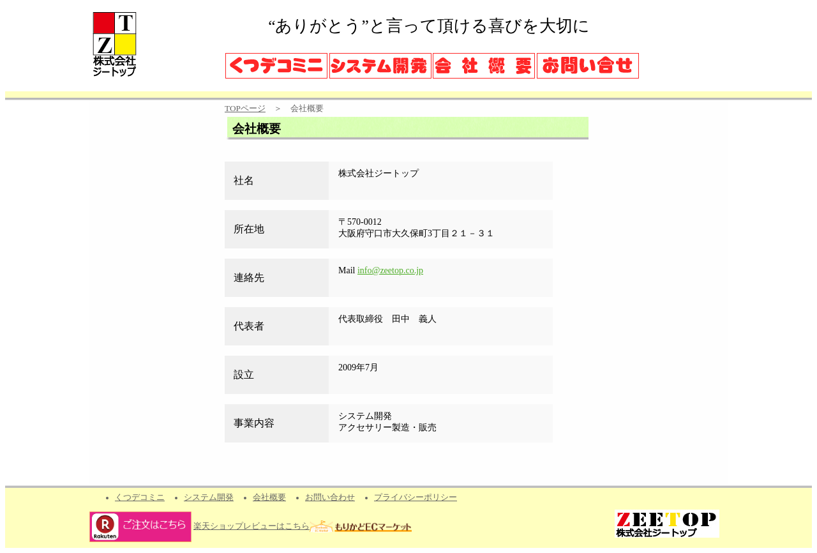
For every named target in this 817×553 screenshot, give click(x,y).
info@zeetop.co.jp (390, 270)
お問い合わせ (330, 497)
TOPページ (245, 108)
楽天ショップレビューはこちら (251, 526)
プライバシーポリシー (415, 497)
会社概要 (269, 497)
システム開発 (209, 497)
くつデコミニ (140, 497)
